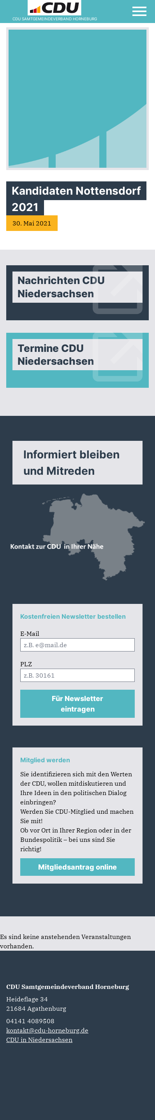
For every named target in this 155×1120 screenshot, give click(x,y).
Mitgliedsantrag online (77, 867)
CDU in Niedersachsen (39, 1040)
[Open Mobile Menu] (139, 11)
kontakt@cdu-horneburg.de (47, 1030)
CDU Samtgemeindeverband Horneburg (67, 986)
